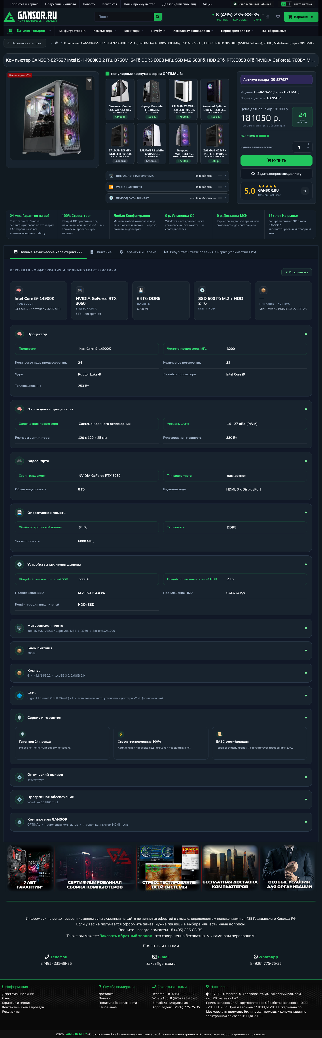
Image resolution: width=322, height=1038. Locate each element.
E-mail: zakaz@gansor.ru (170, 1002)
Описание (101, 252)
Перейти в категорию (24, 43)
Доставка (106, 994)
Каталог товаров (29, 31)
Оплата (104, 998)
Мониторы (133, 30)
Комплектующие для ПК (193, 30)
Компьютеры (104, 30)
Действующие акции (18, 994)
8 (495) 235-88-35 (186, 929)
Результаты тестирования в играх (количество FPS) (210, 252)
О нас (6, 998)
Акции (207, 4)
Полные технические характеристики (48, 252)
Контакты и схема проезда (23, 1007)
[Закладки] (277, 16)
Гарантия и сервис (24, 4)
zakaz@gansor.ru (161, 963)
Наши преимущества (139, 4)
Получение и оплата (60, 4)
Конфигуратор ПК (72, 30)
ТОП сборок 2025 (273, 30)
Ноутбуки (158, 30)
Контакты (109, 4)
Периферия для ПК (237, 30)
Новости (89, 4)
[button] (238, 14)
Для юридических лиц (179, 4)
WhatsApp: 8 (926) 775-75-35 (175, 998)
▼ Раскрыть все (296, 272)
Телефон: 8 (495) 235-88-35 (174, 994)
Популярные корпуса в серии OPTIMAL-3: (147, 74)
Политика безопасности (118, 1002)
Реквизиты (11, 1011)
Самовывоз (108, 1007)
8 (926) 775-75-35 (266, 963)
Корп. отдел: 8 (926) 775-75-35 (176, 1007)
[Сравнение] (267, 16)
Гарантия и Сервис (138, 252)
